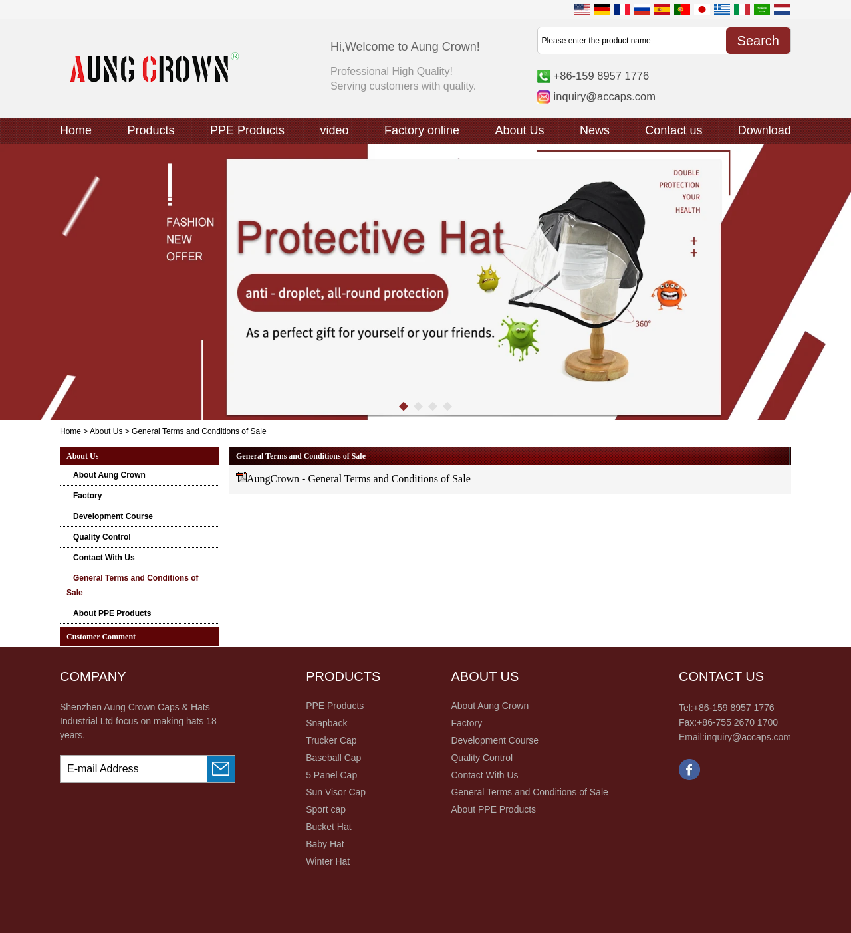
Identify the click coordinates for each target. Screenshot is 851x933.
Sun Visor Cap (336, 792)
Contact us (673, 130)
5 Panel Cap (331, 775)
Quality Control (102, 537)
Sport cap (326, 809)
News (595, 130)
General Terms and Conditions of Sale (529, 792)
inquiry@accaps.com (605, 96)
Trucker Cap (331, 740)
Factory (87, 495)
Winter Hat (328, 861)
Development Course (113, 516)
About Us (519, 130)
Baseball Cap (333, 757)
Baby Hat (325, 844)
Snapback (326, 723)
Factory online (421, 130)
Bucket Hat (328, 826)
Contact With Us (104, 557)
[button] (403, 406)
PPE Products (247, 130)
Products (150, 130)
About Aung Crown (109, 475)
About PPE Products (112, 613)
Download (764, 130)
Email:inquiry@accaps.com (735, 737)
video (334, 130)
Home (76, 130)
